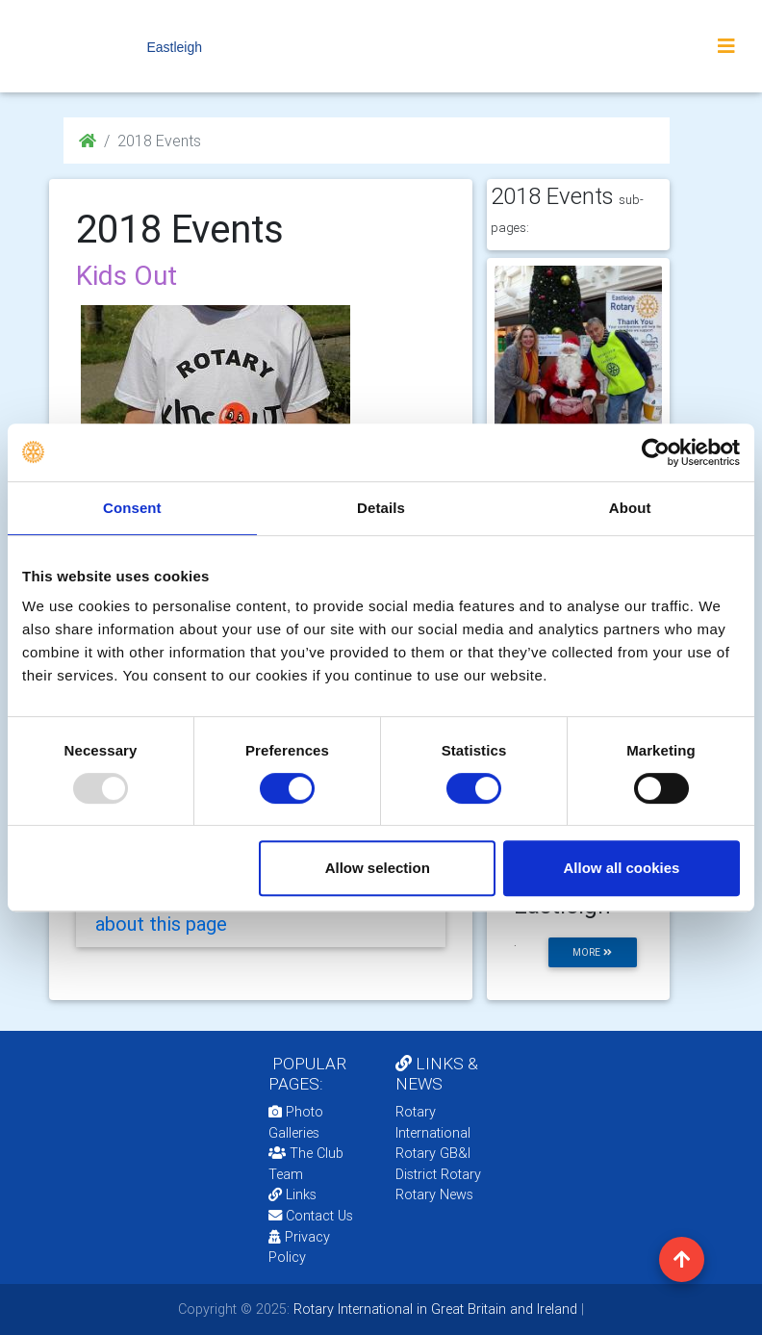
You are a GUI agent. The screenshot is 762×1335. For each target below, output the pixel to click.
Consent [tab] (132, 508)
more (592, 952)
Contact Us (310, 1215)
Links (292, 1194)
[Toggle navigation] (726, 46)
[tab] (260, 912)
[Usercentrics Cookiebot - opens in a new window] (656, 452)
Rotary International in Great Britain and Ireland (433, 1309)
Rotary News (434, 1194)
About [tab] (630, 508)
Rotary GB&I (432, 1153)
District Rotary (438, 1174)
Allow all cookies (621, 868)
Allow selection (377, 868)
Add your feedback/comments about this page (240, 912)
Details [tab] (381, 508)
